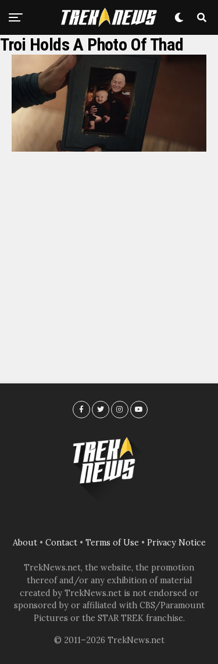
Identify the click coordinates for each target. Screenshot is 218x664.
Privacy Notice (176, 542)
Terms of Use (112, 542)
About (25, 542)
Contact (61, 542)
